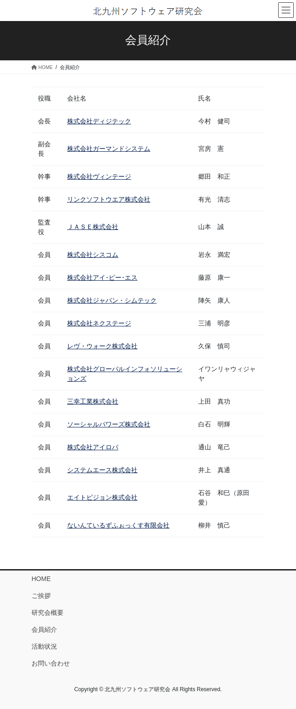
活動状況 (44, 646)
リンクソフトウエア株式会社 (108, 199)
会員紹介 (44, 629)
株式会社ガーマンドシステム (108, 148)
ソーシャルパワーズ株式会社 (108, 424)
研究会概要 (47, 612)
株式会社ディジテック (99, 121)
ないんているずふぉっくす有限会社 (118, 525)
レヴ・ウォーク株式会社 (102, 346)
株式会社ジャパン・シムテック (112, 300)
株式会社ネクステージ (99, 323)
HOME (41, 578)
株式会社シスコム (92, 254)
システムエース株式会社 (102, 470)
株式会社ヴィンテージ (99, 176)
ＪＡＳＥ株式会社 (92, 226)
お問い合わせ (51, 663)
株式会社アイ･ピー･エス (102, 277)
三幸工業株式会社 (92, 401)
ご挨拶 (41, 595)
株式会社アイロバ (92, 447)
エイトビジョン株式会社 (102, 497)
